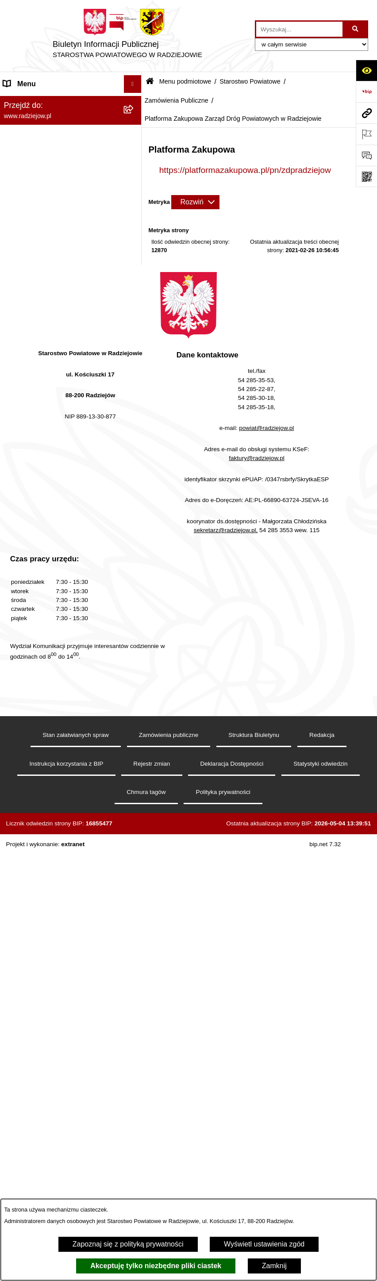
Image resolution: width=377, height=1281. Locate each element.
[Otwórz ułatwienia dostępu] (366, 70)
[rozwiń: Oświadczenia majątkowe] (134, 698)
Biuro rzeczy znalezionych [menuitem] (44, 1034)
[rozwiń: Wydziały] (134, 312)
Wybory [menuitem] (15, 1016)
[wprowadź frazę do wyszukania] (299, 29)
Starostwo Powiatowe (250, 81)
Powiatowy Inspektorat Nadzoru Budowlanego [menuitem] (53, 877)
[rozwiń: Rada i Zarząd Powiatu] (134, 148)
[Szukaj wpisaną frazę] (356, 29)
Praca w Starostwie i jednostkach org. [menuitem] (63, 836)
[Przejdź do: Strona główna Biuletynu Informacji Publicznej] (150, 82)
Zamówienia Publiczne (176, 100)
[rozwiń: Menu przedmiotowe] (134, 755)
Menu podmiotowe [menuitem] (33, 101)
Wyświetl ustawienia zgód (264, 1244)
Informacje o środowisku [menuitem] (42, 854)
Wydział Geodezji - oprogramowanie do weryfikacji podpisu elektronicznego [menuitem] (60, 938)
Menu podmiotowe (185, 81)
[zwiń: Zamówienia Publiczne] (134, 336)
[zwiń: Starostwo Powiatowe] (134, 172)
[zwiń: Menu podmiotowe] (134, 102)
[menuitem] (71, 125)
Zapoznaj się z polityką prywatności (128, 1244)
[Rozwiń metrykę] (195, 202)
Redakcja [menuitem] (18, 772)
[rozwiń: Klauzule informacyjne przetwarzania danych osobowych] (134, 808)
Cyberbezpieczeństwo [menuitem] (38, 1140)
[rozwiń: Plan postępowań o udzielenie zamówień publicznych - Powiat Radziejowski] (134, 527)
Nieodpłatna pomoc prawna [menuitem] (47, 1052)
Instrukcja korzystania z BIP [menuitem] (47, 790)
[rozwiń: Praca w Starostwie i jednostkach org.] (134, 837)
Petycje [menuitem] (15, 1070)
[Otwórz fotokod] (366, 176)
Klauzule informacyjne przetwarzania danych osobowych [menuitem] (61, 813)
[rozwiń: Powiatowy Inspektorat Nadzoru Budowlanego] (134, 872)
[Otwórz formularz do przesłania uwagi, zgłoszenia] (366, 155)
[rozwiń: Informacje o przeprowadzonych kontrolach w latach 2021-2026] (134, 583)
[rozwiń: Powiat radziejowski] (134, 125)
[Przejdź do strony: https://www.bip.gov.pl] (366, 91)
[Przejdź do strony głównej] (127, 36)
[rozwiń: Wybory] (134, 1017)
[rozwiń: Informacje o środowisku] (134, 854)
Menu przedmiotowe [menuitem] (35, 755)
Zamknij (274, 1265)
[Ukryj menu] (133, 84)
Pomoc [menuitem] (15, 1087)
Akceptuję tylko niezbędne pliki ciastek (155, 1265)
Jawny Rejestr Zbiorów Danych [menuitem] (52, 1123)
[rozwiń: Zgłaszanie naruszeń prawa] (134, 651)
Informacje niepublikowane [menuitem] (45, 1105)
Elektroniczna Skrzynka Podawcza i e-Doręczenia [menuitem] (63, 905)
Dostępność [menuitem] (22, 1158)
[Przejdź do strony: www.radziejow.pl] (366, 112)
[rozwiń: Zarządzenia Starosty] (134, 627)
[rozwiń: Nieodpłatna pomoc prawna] (134, 1053)
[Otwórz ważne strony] (366, 134)
